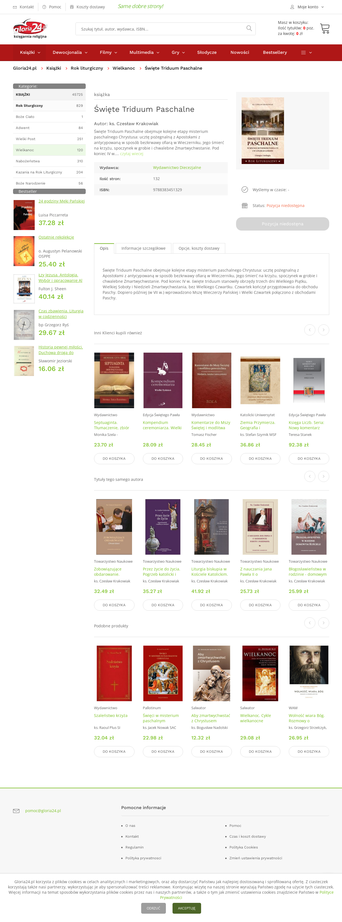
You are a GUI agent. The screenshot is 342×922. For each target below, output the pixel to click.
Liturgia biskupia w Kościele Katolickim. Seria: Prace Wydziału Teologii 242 (211, 576)
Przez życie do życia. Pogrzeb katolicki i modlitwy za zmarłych (163, 574)
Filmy (106, 52)
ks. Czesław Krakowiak (133, 123)
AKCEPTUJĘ (187, 908)
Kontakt (132, 836)
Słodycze (207, 52)
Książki (27, 52)
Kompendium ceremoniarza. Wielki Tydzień (162, 428)
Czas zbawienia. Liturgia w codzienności (61, 313)
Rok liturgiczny (87, 68)
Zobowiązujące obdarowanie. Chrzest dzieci (107, 574)
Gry (175, 52)
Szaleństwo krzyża (111, 715)
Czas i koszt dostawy (247, 836)
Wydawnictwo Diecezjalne (177, 167)
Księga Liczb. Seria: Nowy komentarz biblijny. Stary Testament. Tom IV (306, 430)
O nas (130, 826)
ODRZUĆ (153, 908)
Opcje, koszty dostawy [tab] (199, 248)
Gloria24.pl (25, 68)
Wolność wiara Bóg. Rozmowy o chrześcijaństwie (307, 721)
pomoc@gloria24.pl (43, 810)
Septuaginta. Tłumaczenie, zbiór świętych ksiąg (111, 428)
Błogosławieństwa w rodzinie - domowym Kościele (308, 574)
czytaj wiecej (131, 153)
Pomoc (235, 826)
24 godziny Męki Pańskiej (62, 201)
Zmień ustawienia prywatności (255, 858)
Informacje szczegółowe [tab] (143, 248)
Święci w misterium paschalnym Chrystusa (161, 721)
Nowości (239, 52)
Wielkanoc (124, 68)
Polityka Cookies (243, 847)
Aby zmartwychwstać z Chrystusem (210, 718)
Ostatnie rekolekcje (56, 237)
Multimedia (142, 52)
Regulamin (134, 847)
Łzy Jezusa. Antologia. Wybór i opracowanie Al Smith (60, 280)
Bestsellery (275, 52)
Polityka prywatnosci (143, 858)
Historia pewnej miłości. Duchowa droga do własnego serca (61, 352)
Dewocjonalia (67, 52)
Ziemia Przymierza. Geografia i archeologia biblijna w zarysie (258, 430)
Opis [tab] (104, 248)
